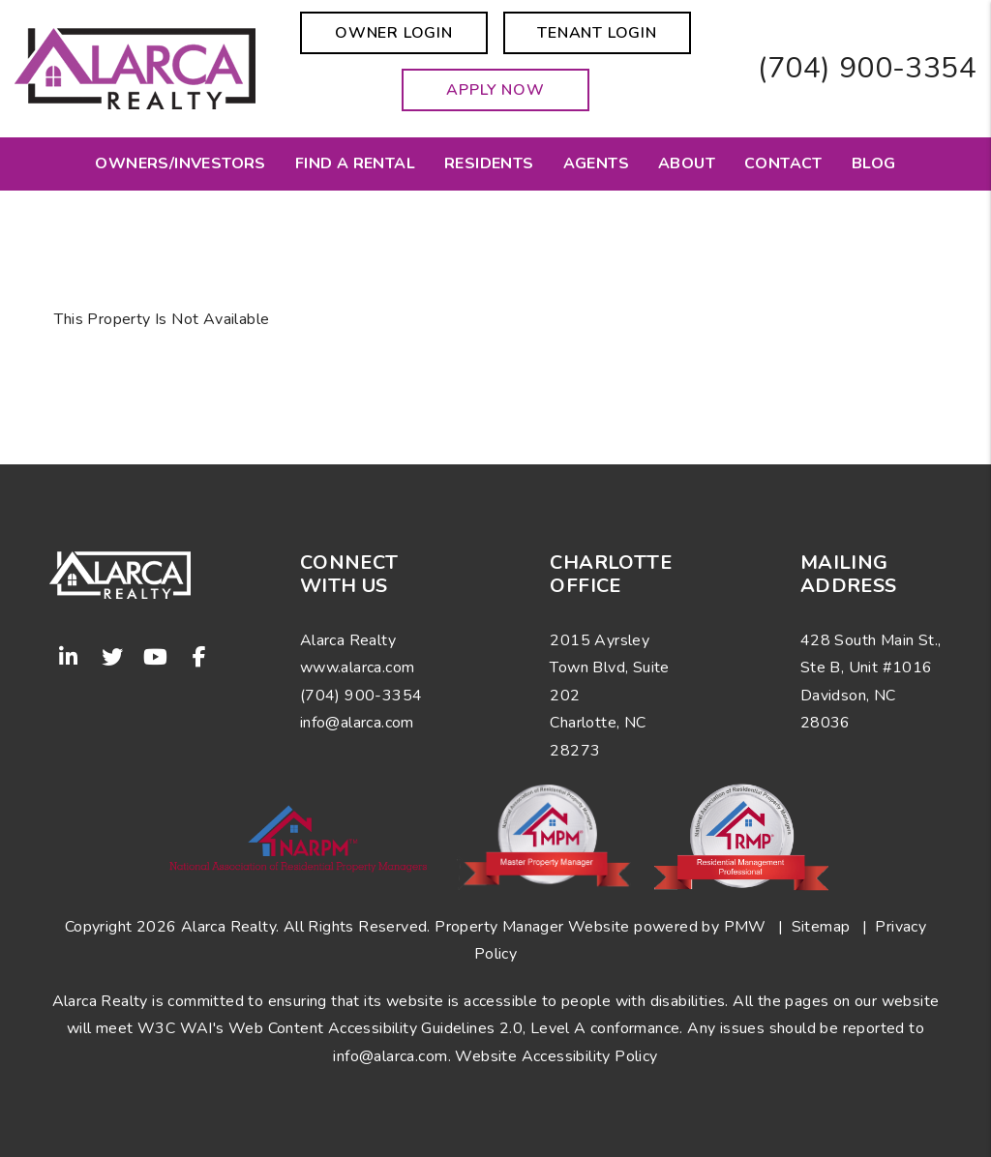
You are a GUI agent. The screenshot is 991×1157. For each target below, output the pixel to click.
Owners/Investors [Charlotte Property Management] (180, 163)
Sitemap (821, 926)
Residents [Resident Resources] (489, 163)
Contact (783, 163)
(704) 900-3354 (867, 68)
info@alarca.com (390, 1056)
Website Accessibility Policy (556, 1056)
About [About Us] (686, 163)
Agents (596, 163)
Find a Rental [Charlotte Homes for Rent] (355, 163)
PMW (745, 926)
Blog (874, 163)
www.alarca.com (357, 667)
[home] (135, 67)
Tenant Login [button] (597, 33)
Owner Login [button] (394, 33)
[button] (68, 657)
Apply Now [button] (495, 90)
